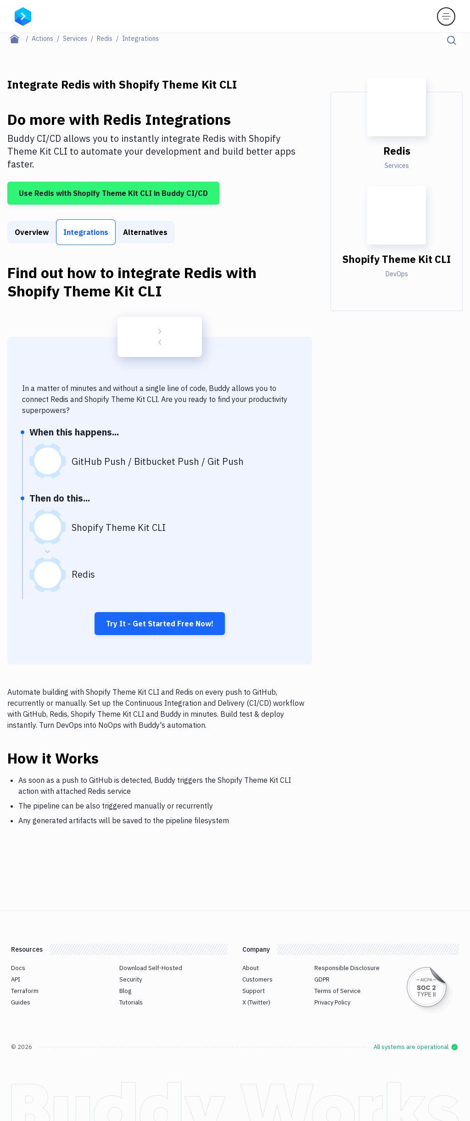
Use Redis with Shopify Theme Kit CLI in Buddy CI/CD (113, 193)
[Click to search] (452, 40)
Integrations (85, 232)
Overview (32, 232)
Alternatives (145, 232)
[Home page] (19, 38)
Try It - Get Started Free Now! (159, 623)
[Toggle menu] (446, 16)
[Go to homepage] (23, 15)
